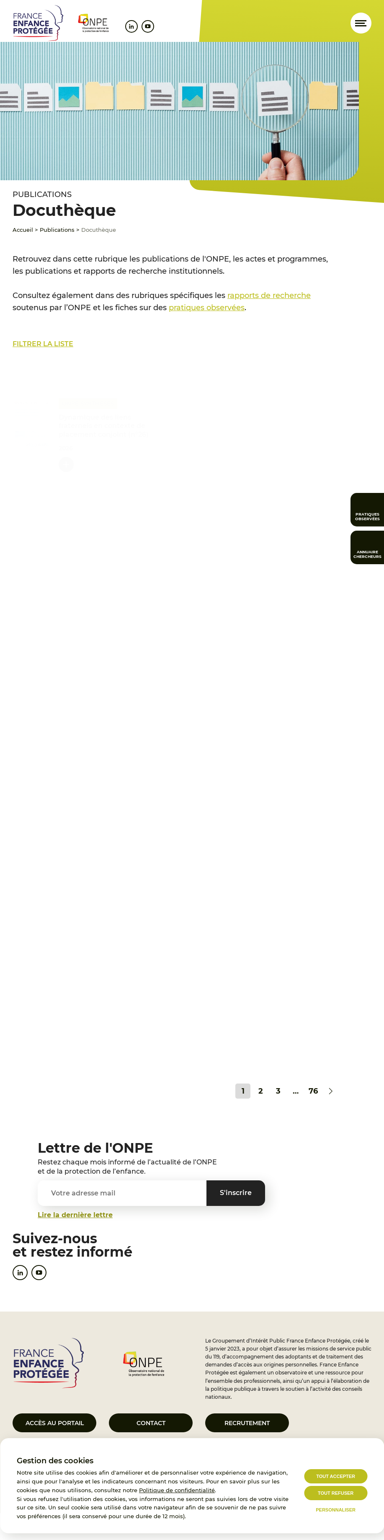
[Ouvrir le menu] (360, 23)
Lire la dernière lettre (75, 1215)
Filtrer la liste (43, 344)
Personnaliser (336, 1509)
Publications (57, 229)
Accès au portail (55, 1423)
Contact (151, 1423)
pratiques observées (207, 307)
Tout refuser (335, 1493)
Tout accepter (335, 1476)
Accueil (23, 229)
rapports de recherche (269, 295)
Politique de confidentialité (177, 1490)
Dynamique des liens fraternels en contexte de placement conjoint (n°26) (104, 423)
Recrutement (247, 1423)
